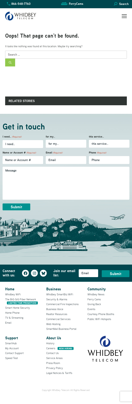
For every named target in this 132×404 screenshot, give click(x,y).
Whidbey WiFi (13, 294)
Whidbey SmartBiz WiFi (59, 294)
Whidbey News (95, 294)
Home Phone (12, 312)
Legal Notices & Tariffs (59, 373)
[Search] (10, 62)
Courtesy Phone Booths (100, 314)
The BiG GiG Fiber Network (21, 301)
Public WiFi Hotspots (99, 319)
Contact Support (14, 353)
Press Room (53, 363)
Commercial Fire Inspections (62, 304)
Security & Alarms (56, 299)
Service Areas (54, 358)
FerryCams (76, 4)
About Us (53, 337)
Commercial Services (58, 319)
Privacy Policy (54, 368)
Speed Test (11, 358)
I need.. (12, 137)
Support (11, 337)
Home (9, 289)
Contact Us (52, 353)
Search (124, 4)
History (50, 343)
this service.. (96, 136)
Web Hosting (53, 324)
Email (54, 153)
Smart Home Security (17, 307)
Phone (97, 153)
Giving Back (94, 304)
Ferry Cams (94, 299)
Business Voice (54, 309)
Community (96, 289)
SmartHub (11, 343)
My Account (12, 348)
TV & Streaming (14, 317)
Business (53, 289)
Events (91, 309)
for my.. (50, 136)
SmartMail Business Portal (61, 329)
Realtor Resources (56, 314)
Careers (60, 348)
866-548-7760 (21, 4)
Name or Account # (19, 153)
